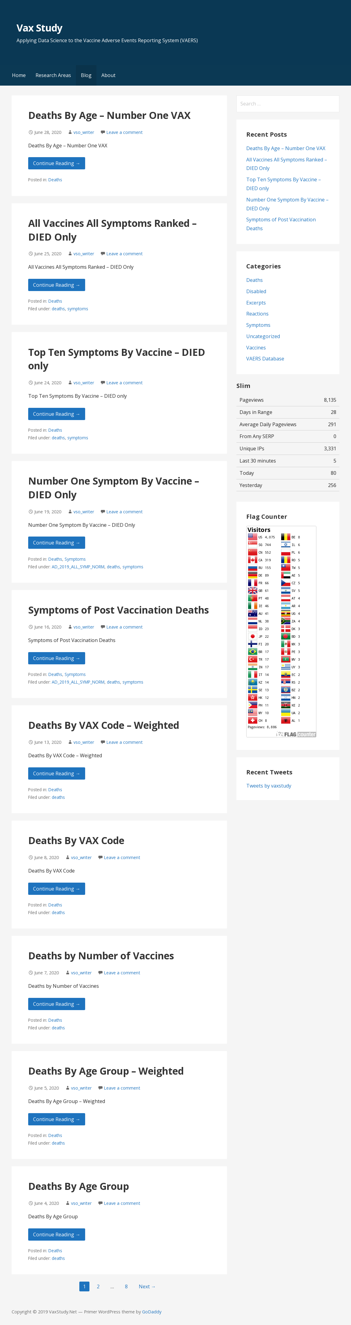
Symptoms (75, 559)
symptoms (77, 309)
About (108, 75)
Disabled (256, 291)
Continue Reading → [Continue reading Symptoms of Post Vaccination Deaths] (56, 658)
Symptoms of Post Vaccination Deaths (118, 609)
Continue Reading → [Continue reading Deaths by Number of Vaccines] (56, 1004)
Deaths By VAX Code (76, 840)
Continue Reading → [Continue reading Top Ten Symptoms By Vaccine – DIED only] (56, 414)
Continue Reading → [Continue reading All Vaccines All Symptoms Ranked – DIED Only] (56, 285)
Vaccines (256, 347)
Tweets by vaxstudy (268, 785)
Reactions (257, 313)
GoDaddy (151, 1312)
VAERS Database (265, 358)
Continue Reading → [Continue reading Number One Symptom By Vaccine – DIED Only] (56, 542)
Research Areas (53, 75)
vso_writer (84, 132)
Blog (86, 75)
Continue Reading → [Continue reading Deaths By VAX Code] (56, 888)
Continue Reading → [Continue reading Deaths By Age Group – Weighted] (56, 1119)
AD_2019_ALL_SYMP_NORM (78, 567)
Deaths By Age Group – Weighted (106, 1070)
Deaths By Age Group (78, 1186)
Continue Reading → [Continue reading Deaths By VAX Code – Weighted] (56, 773)
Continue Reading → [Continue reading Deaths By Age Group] (56, 1234)
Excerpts (256, 302)
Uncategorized (263, 336)
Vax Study (39, 27)
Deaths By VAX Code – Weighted (103, 725)
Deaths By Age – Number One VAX (109, 115)
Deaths (55, 180)
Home (19, 75)
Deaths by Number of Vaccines (101, 955)
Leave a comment (124, 132)
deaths (58, 309)
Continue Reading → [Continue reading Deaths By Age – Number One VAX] (56, 163)
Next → (147, 1286)
